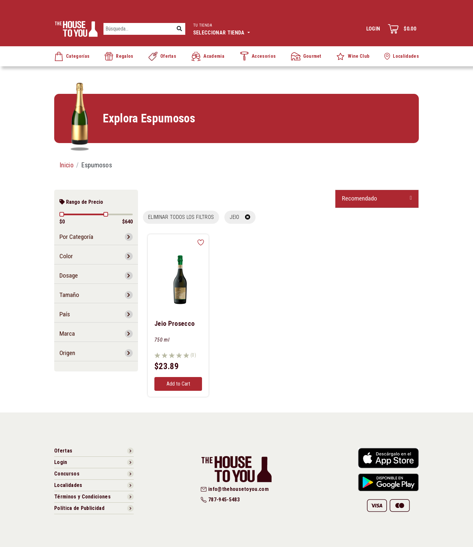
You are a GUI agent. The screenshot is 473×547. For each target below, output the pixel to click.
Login (373, 29)
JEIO (240, 217)
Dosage (68, 275)
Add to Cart (178, 384)
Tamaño (69, 295)
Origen (67, 353)
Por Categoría (76, 237)
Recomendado (359, 198)
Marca (67, 333)
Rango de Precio (81, 202)
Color (66, 256)
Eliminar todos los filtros (181, 217)
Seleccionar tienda (221, 28)
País (64, 314)
